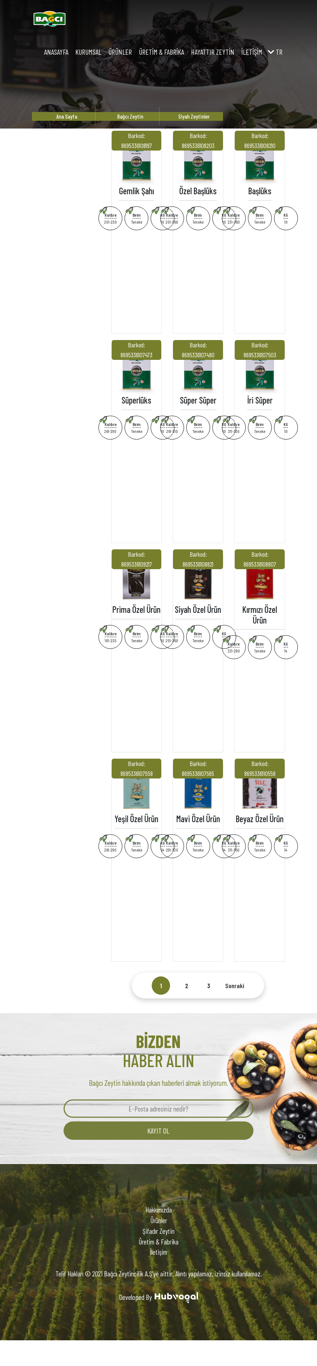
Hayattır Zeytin (212, 51)
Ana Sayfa (66, 116)
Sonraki (234, 986)
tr (275, 51)
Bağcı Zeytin (130, 116)
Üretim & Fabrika (161, 51)
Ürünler (120, 51)
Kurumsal (88, 51)
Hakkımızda (158, 1210)
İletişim (251, 51)
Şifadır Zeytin (158, 1231)
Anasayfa (56, 51)
